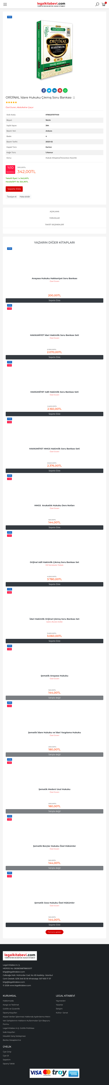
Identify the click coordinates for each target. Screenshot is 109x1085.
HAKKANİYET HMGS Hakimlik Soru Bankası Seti (54, 448)
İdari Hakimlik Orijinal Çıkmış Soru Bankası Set (54, 619)
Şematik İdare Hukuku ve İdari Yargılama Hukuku (54, 732)
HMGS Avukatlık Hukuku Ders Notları (54, 505)
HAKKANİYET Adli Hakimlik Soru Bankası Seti (54, 392)
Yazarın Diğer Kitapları (54, 242)
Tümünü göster (54, 932)
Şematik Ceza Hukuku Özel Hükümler (54, 903)
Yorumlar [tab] (54, 218)
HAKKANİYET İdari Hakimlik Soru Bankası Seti (54, 335)
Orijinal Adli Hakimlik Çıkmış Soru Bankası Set (54, 562)
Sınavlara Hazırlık (69, 158)
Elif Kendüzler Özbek (54, 565)
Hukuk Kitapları (53, 158)
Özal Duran (54, 281)
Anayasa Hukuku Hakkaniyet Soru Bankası (54, 278)
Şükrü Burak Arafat (54, 622)
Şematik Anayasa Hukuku (54, 675)
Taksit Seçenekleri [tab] (54, 224)
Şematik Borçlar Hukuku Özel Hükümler (54, 846)
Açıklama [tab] (54, 211)
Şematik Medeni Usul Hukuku (54, 789)
